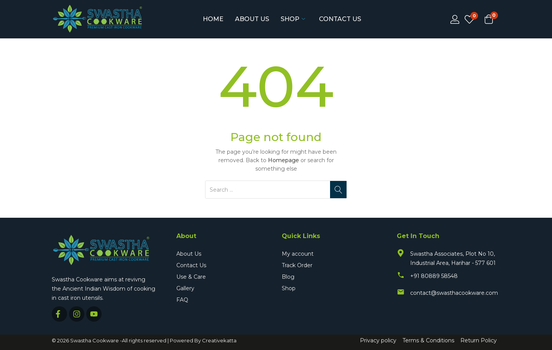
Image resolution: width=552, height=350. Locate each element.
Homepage (283, 160)
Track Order (297, 265)
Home (213, 19)
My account (298, 253)
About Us (252, 19)
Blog (288, 276)
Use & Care (191, 276)
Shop (293, 19)
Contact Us (340, 19)
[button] (488, 20)
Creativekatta (219, 340)
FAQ (182, 299)
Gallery (185, 288)
